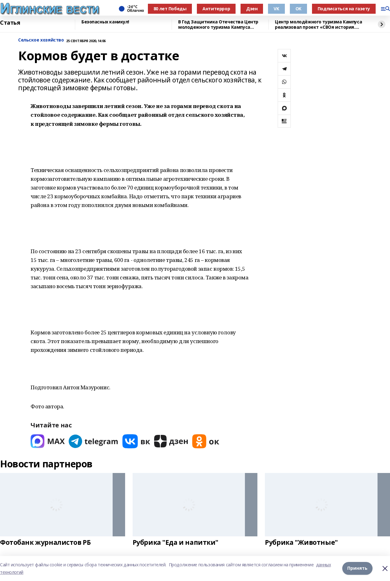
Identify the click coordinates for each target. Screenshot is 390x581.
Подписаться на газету (344, 9)
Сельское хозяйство (41, 40)
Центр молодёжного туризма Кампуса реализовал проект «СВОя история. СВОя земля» (318, 24)
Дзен (251, 9)
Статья (10, 22)
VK (276, 9)
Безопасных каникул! (105, 22)
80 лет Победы (170, 9)
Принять (357, 568)
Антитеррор (216, 9)
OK (298, 9)
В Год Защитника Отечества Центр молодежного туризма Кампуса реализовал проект (218, 24)
